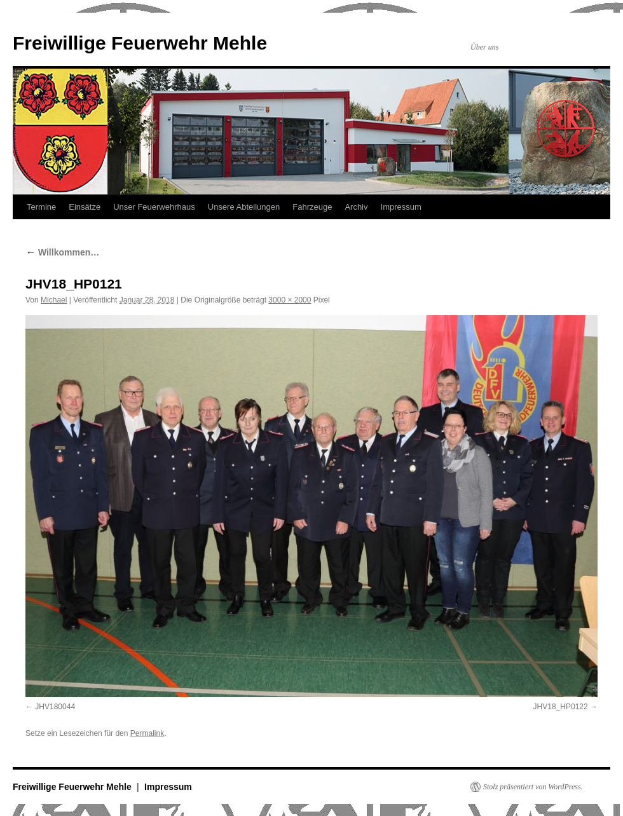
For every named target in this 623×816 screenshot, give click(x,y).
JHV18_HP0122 (560, 706)
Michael (54, 300)
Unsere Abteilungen (244, 207)
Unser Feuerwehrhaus (154, 207)
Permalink (147, 733)
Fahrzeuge (312, 207)
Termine (41, 207)
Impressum (401, 207)
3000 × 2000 (289, 300)
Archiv (356, 207)
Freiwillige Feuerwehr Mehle (140, 42)
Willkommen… (62, 252)
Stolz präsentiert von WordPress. (533, 786)
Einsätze (84, 207)
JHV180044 (55, 706)
